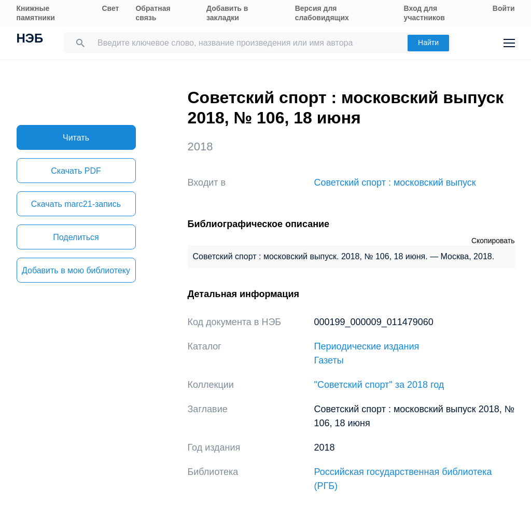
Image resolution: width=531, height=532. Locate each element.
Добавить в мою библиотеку (76, 270)
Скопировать (493, 240)
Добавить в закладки (227, 13)
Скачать (76, 170)
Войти (504, 8)
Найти (428, 42)
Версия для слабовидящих (322, 13)
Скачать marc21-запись (76, 204)
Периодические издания (367, 346)
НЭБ (30, 39)
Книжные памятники (36, 13)
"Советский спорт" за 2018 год (379, 385)
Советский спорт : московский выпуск (395, 182)
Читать (76, 137)
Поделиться (76, 237)
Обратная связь (152, 13)
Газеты (329, 360)
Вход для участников (424, 13)
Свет (110, 8)
